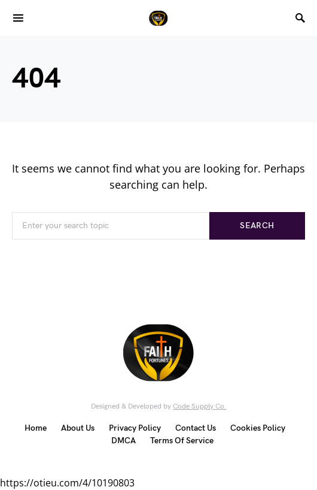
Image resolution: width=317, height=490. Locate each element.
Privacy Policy (135, 428)
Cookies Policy (257, 428)
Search (257, 225)
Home (36, 428)
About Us (78, 428)
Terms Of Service (182, 440)
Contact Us (195, 428)
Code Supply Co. (200, 406)
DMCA (123, 440)
